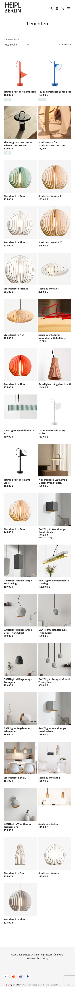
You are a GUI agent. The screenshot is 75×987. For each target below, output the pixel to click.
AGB (13, 945)
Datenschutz (23, 945)
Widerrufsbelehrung (37, 949)
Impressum (46, 945)
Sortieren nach (11, 39)
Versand (35, 945)
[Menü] (69, 8)
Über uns (58, 945)
